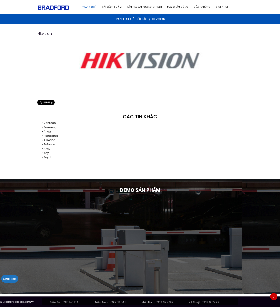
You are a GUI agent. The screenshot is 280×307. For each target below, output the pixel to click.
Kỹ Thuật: (195, 302)
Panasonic (51, 136)
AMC (47, 149)
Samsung (50, 127)
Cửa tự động (202, 7)
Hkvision (44, 33)
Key (46, 153)
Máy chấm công (177, 7)
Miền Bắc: (56, 302)
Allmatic (49, 140)
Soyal (47, 157)
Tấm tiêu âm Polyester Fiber (144, 7)
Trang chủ (89, 7)
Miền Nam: (148, 302)
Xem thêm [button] (223, 7)
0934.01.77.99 (210, 302)
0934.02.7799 (164, 302)
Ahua (47, 131)
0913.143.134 (70, 302)
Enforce (49, 144)
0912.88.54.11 (119, 302)
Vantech (50, 123)
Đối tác (142, 19)
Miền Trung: (102, 302)
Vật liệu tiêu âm (112, 7)
